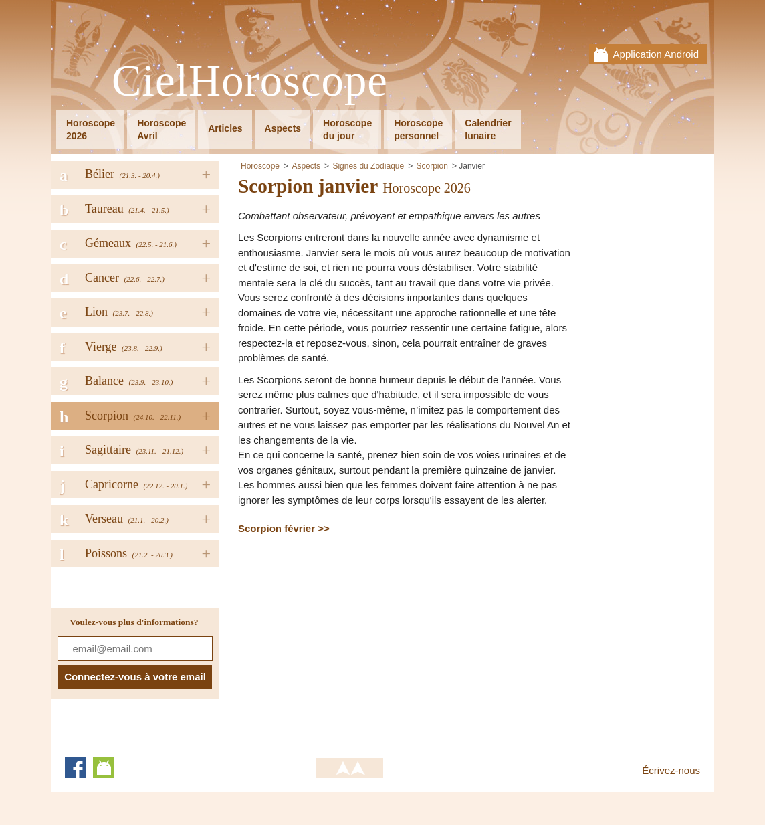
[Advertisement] (350, 643)
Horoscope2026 (90, 129)
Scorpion (432, 166)
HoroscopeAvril (161, 129)
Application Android (656, 54)
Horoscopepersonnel (418, 129)
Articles (225, 128)
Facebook (75, 767)
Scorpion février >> (284, 528)
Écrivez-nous (671, 770)
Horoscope (260, 166)
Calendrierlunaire (488, 129)
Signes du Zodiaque (368, 166)
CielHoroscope (250, 81)
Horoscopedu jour (347, 129)
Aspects (283, 128)
